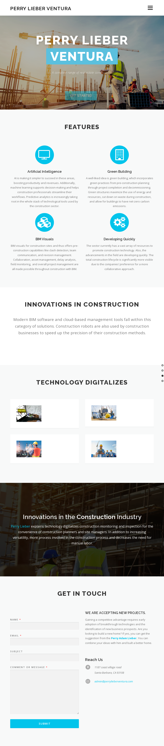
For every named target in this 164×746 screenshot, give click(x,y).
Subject (16, 672)
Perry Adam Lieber (124, 659)
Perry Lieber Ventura (40, 8)
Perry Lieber (20, 526)
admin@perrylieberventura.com (113, 702)
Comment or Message (28, 688)
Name (15, 640)
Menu (150, 8)
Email (15, 656)
